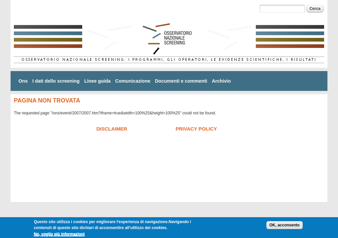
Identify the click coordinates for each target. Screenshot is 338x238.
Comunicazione (132, 81)
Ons (23, 81)
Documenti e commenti (181, 81)
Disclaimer (111, 129)
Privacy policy (196, 129)
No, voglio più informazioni (59, 235)
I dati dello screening (56, 81)
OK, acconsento (284, 226)
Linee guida (97, 81)
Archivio (221, 81)
